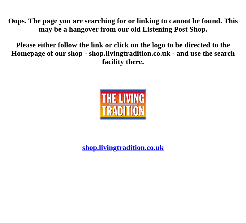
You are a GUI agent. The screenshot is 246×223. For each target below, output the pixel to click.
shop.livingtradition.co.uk (123, 147)
